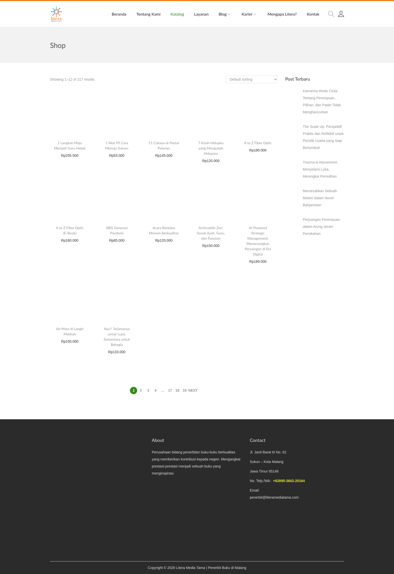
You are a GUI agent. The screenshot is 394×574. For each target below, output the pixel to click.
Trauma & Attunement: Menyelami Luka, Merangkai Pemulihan (320, 169)
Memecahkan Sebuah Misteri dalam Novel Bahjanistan (320, 198)
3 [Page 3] (148, 390)
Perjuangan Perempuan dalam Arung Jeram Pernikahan (321, 227)
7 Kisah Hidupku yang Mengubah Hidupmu (211, 148)
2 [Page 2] (141, 390)
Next (193, 390)
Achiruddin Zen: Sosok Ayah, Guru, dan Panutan (211, 233)
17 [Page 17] (170, 390)
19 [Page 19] (185, 390)
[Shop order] (251, 79)
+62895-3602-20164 (289, 481)
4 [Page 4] (156, 390)
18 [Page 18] (177, 390)
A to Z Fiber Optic (258, 143)
